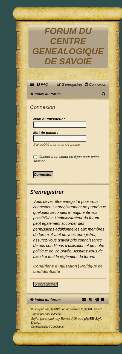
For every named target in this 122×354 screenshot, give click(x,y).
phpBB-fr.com (53, 314)
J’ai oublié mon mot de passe (56, 144)
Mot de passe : (46, 133)
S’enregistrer (45, 284)
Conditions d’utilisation (55, 266)
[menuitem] (42, 84)
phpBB (54, 309)
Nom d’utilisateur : (49, 119)
